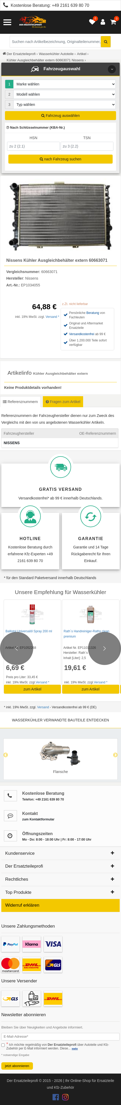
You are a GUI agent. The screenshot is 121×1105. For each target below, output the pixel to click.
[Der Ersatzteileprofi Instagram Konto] (64, 1098)
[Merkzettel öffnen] (91, 22)
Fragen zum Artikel (63, 402)
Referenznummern (20, 402)
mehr (75, 1048)
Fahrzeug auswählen (60, 115)
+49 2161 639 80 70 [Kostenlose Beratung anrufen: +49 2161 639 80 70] (70, 5)
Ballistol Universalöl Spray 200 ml (28, 631)
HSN (33, 138)
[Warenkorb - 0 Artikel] (113, 22)
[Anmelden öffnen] (101, 22)
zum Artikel (32, 689)
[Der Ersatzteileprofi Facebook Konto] (56, 1098)
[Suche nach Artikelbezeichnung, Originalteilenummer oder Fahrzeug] (60, 41)
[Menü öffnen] (7, 22)
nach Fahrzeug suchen (60, 159)
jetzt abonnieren (17, 1066)
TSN (87, 138)
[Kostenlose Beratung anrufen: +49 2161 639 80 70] (4, 6)
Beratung (93, 313)
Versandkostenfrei (81, 334)
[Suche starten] (106, 41)
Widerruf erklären (22, 905)
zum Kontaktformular (38, 819)
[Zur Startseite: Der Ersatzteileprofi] (33, 22)
